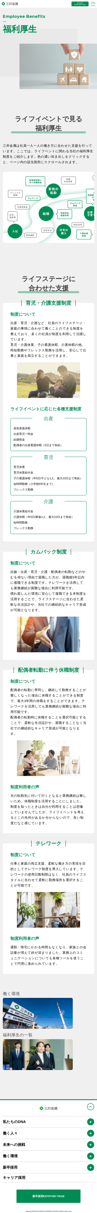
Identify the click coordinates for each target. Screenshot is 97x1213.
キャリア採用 (14, 1178)
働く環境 (10, 1156)
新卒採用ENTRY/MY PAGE (48, 1196)
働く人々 (10, 1133)
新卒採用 (10, 1167)
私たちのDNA (14, 1122)
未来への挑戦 (14, 1145)
